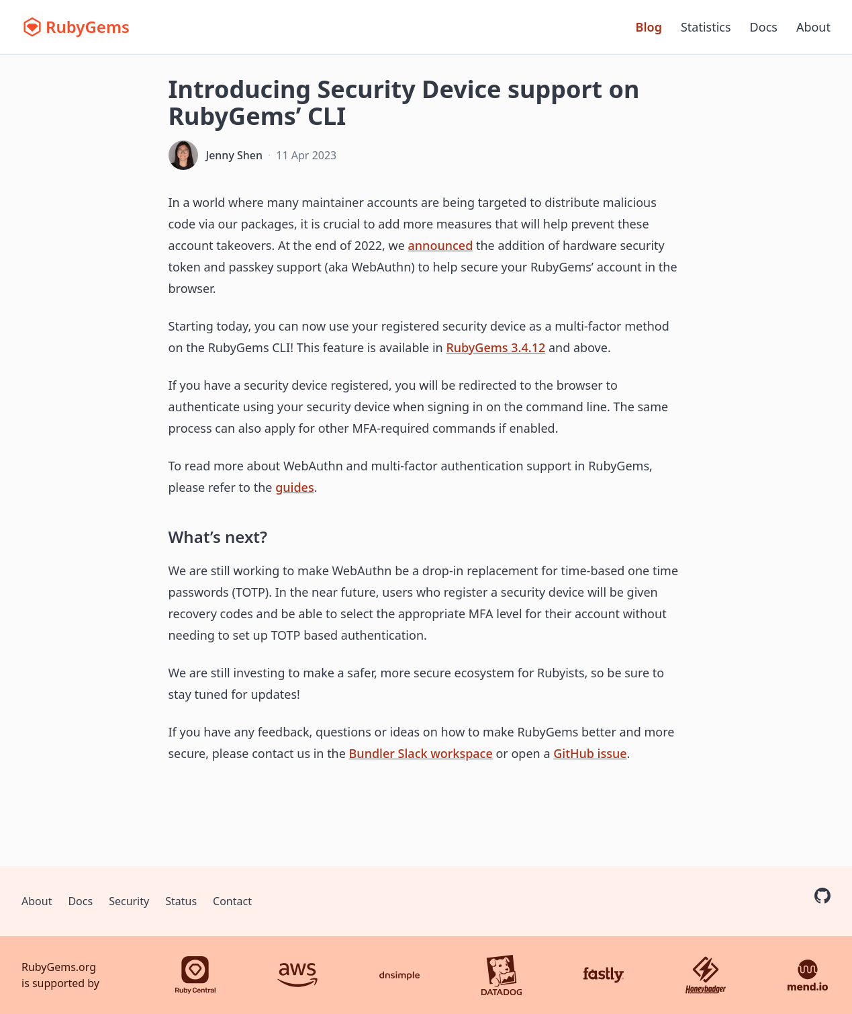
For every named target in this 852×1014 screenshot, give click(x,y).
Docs (763, 27)
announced (440, 245)
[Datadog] (501, 975)
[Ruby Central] (195, 975)
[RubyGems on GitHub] (822, 896)
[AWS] (297, 975)
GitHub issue (589, 753)
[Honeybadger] (705, 975)
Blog (649, 27)
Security (129, 901)
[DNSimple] (399, 975)
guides (294, 487)
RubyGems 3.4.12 (495, 347)
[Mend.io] (808, 975)
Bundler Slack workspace (421, 753)
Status (181, 901)
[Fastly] (603, 975)
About (813, 27)
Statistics (706, 27)
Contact (232, 901)
